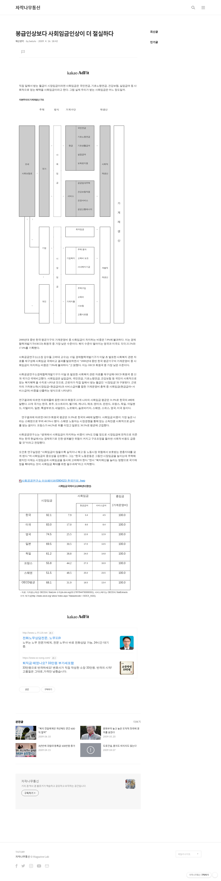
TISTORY (20, 852)
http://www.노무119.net (35, 632)
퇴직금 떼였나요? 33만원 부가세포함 (48, 663)
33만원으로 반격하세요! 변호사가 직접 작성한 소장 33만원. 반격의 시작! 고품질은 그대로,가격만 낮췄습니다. (67, 669)
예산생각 (20, 41)
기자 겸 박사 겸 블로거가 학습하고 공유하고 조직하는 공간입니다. (53, 786)
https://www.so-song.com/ (36, 657)
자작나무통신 (28, 7)
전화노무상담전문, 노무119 (42, 638)
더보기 (137, 722)
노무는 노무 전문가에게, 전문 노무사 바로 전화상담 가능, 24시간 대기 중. (66, 644)
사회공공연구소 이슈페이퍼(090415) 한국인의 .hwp (52, 480)
